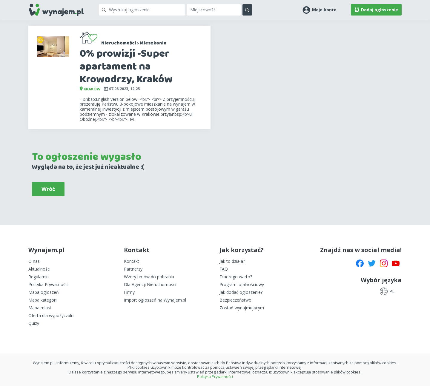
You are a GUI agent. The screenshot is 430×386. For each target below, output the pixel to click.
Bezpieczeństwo (235, 300)
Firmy (129, 292)
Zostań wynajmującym (241, 308)
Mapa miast (39, 308)
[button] (319, 10)
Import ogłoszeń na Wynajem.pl (155, 300)
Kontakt (131, 261)
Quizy (33, 323)
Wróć (48, 188)
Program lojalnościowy (241, 284)
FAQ (223, 269)
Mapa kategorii (42, 300)
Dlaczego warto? (235, 277)
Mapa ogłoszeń (43, 292)
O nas (34, 261)
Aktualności (39, 269)
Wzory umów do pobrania (149, 277)
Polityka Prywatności (48, 284)
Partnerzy (133, 269)
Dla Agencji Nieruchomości (150, 284)
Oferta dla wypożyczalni (51, 315)
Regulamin (38, 277)
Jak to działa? (232, 261)
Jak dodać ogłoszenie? (240, 292)
